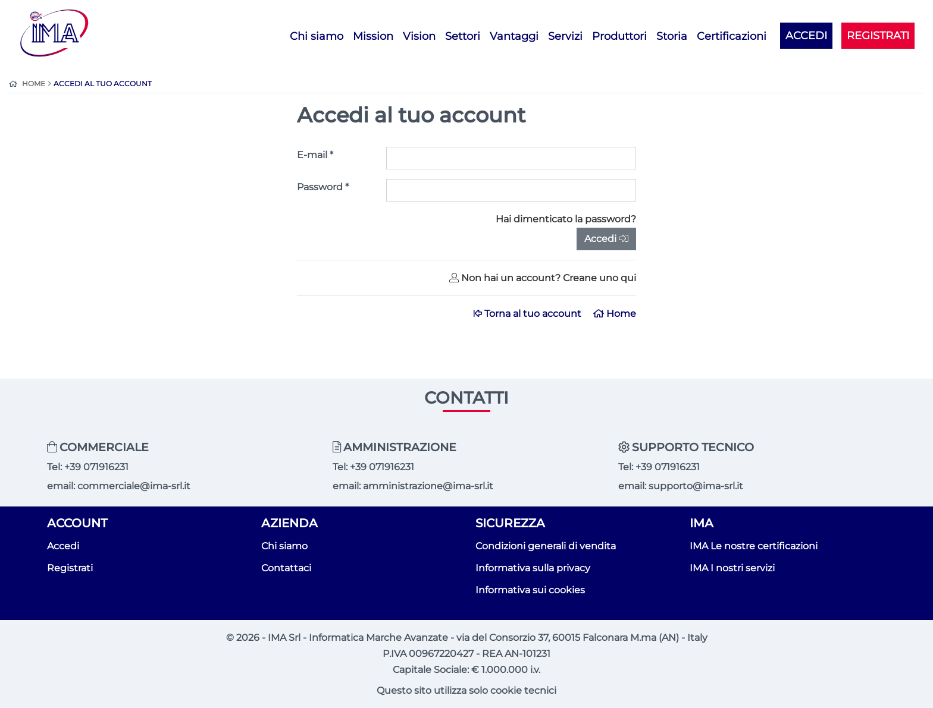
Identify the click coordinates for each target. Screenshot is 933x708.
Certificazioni (731, 36)
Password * (323, 187)
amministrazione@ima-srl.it (428, 486)
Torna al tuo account (529, 313)
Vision (419, 36)
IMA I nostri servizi (732, 568)
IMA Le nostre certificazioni (754, 546)
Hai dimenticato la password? (566, 219)
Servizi (565, 36)
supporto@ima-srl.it (696, 486)
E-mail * (315, 155)
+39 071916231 (96, 467)
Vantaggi (514, 36)
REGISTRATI (878, 35)
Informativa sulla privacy (532, 568)
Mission (373, 36)
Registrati (70, 568)
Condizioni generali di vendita (545, 546)
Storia (671, 36)
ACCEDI (806, 35)
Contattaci (286, 568)
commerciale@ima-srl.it (133, 486)
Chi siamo (316, 36)
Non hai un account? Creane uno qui (542, 278)
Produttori (619, 36)
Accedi (606, 238)
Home (614, 313)
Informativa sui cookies (530, 590)
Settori (462, 36)
